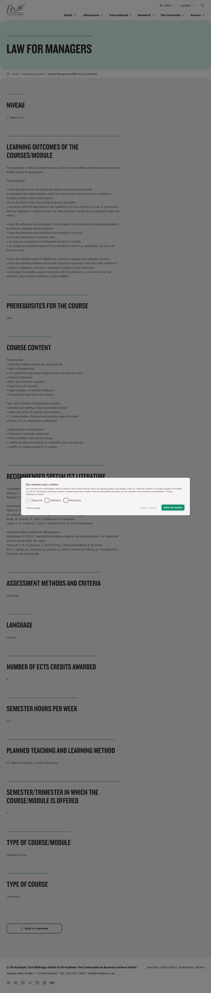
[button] (34, 508)
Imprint (40, 494)
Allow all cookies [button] (173, 507)
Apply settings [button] (148, 508)
